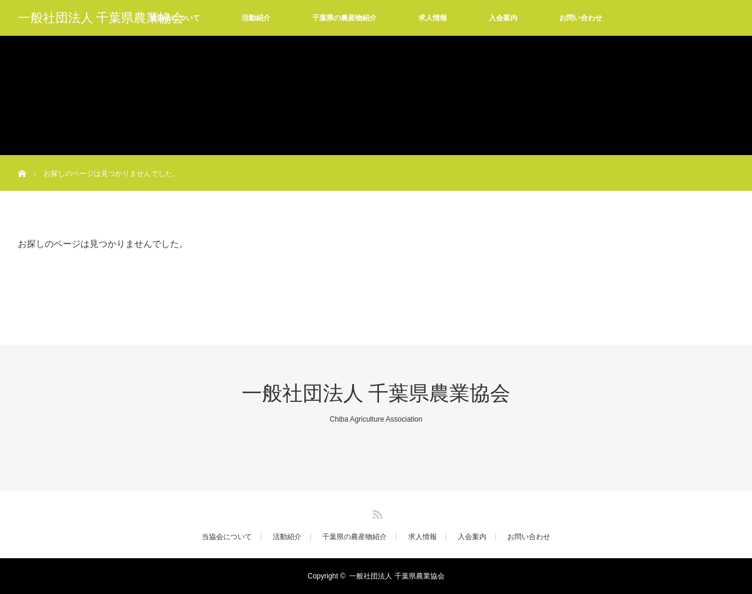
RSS (376, 512)
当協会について (227, 536)
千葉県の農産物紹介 (344, 18)
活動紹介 (256, 18)
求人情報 (432, 18)
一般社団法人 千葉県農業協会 (101, 18)
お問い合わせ (580, 18)
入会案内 (503, 18)
